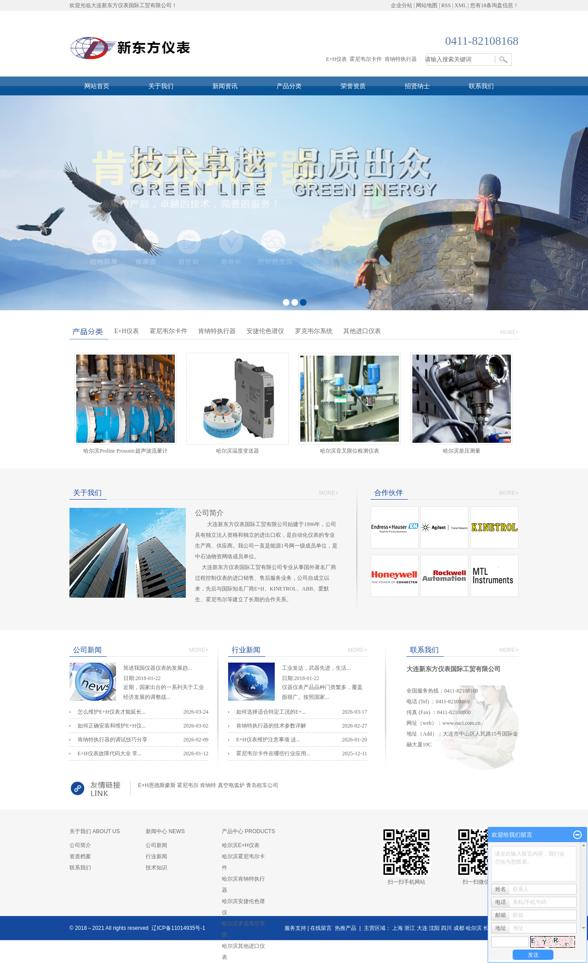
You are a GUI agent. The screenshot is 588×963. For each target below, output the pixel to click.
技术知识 (156, 868)
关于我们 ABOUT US (94, 831)
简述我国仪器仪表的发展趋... (165, 669)
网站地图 (426, 5)
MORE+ (509, 332)
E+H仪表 (336, 59)
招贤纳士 (417, 86)
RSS (446, 5)
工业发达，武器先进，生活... (324, 669)
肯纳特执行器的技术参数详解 (271, 726)
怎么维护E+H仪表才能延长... (112, 712)
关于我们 (160, 86)
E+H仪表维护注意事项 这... (268, 739)
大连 (422, 928)
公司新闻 (156, 845)
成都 (459, 928)
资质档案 (80, 856)
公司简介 (80, 845)
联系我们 (481, 86)
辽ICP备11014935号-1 (178, 928)
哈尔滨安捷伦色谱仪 (243, 907)
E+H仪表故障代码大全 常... (110, 753)
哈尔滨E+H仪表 (240, 845)
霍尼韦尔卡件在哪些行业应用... (273, 753)
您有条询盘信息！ (494, 5)
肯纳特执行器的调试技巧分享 (112, 739)
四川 (446, 928)
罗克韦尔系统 (314, 331)
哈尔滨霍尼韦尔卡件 (243, 862)
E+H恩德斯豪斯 (157, 785)
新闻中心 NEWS (165, 831)
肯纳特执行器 (401, 59)
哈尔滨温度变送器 (237, 451)
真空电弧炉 (231, 785)
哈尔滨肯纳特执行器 (243, 884)
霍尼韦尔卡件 (366, 59)
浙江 (409, 928)
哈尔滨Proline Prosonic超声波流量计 (125, 451)
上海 (397, 928)
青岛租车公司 (262, 785)
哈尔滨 (474, 928)
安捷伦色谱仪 (265, 331)
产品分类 (289, 86)
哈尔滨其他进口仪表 (243, 951)
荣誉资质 (353, 86)
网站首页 (96, 86)
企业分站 (401, 5)
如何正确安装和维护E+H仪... (112, 726)
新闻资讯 (225, 86)
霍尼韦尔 (188, 785)
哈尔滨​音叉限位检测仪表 (349, 451)
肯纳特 (208, 785)
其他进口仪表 (362, 331)
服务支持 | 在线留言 (308, 928)
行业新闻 (156, 856)
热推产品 (345, 928)
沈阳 (434, 928)
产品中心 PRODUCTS (248, 831)
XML (460, 5)
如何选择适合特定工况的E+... (271, 712)
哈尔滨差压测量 (464, 451)
